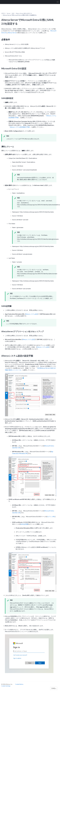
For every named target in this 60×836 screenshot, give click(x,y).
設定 (13, 13)
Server (8, 13)
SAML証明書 (24, 524)
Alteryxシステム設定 (31, 314)
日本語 (53, 688)
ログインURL (51, 516)
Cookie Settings (5, 686)
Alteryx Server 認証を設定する (24, 13)
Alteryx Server (12, 32)
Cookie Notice (19, 684)
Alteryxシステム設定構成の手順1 (20, 127)
